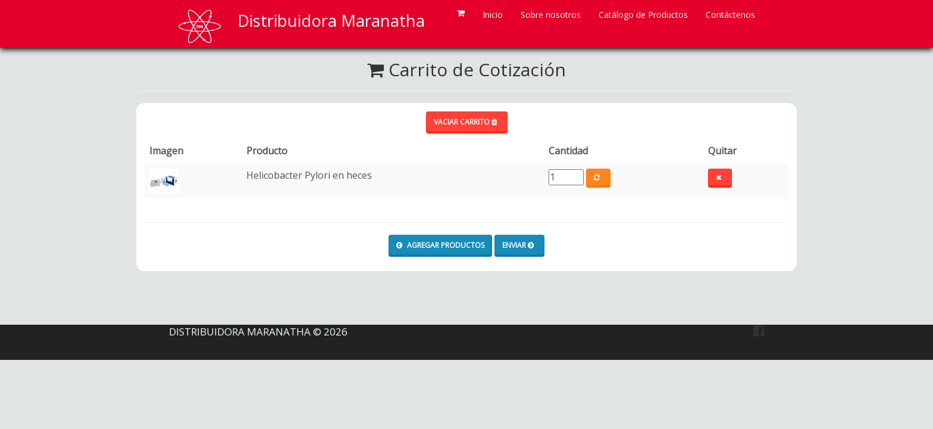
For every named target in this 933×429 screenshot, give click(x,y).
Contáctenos (730, 14)
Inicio (493, 14)
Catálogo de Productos (643, 14)
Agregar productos (440, 245)
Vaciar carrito (465, 122)
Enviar (518, 245)
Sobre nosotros (551, 14)
